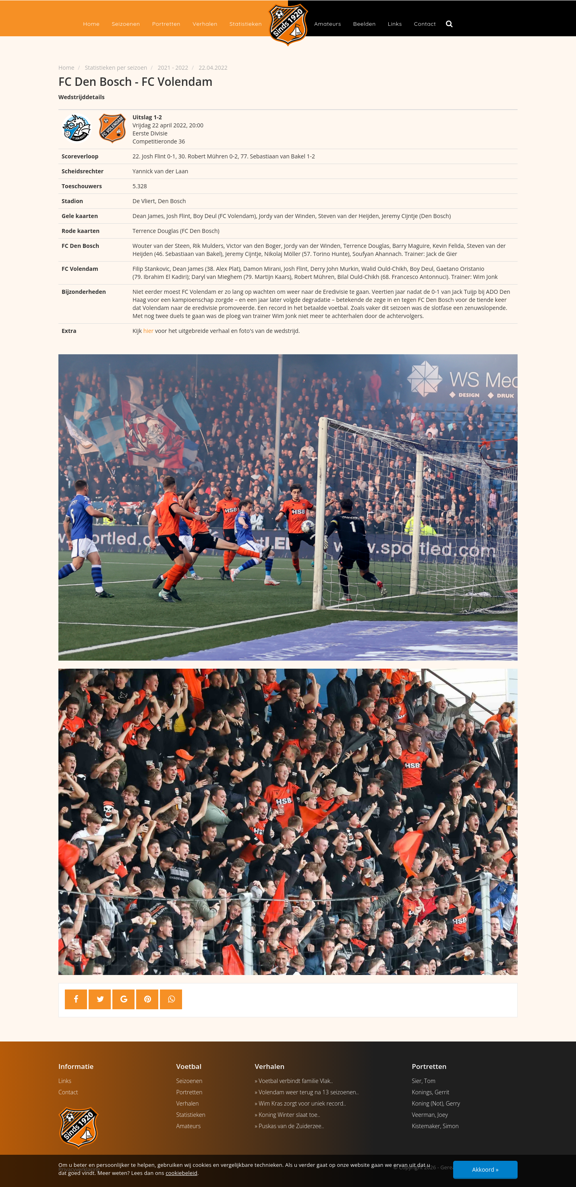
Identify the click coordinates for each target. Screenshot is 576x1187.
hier (148, 331)
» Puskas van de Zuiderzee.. (289, 1126)
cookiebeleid (181, 1173)
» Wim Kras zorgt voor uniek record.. (300, 1103)
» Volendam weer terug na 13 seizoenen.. (307, 1092)
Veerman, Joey (430, 1114)
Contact (425, 23)
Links (395, 23)
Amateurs (327, 23)
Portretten (166, 23)
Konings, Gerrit (431, 1092)
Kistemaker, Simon (435, 1126)
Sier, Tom (424, 1081)
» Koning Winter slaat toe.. (287, 1114)
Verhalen (205, 23)
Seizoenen (126, 23)
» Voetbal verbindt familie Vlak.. (294, 1081)
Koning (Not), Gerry (436, 1103)
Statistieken (246, 23)
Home (91, 23)
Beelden (364, 23)
